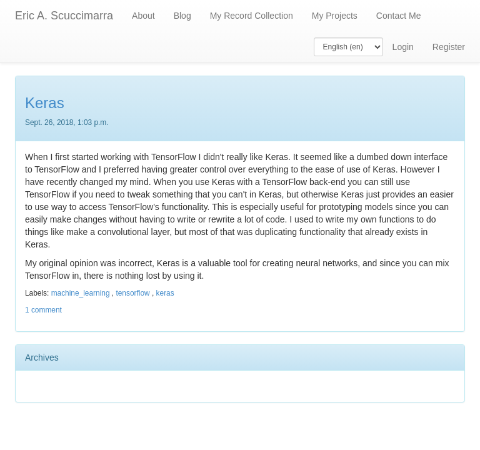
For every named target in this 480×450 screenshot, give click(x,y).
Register (448, 47)
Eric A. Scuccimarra (64, 15)
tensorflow (132, 293)
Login (403, 47)
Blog (182, 16)
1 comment (43, 310)
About (143, 16)
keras (165, 293)
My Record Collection (251, 16)
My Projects (335, 16)
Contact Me (398, 16)
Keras (44, 102)
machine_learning (80, 293)
